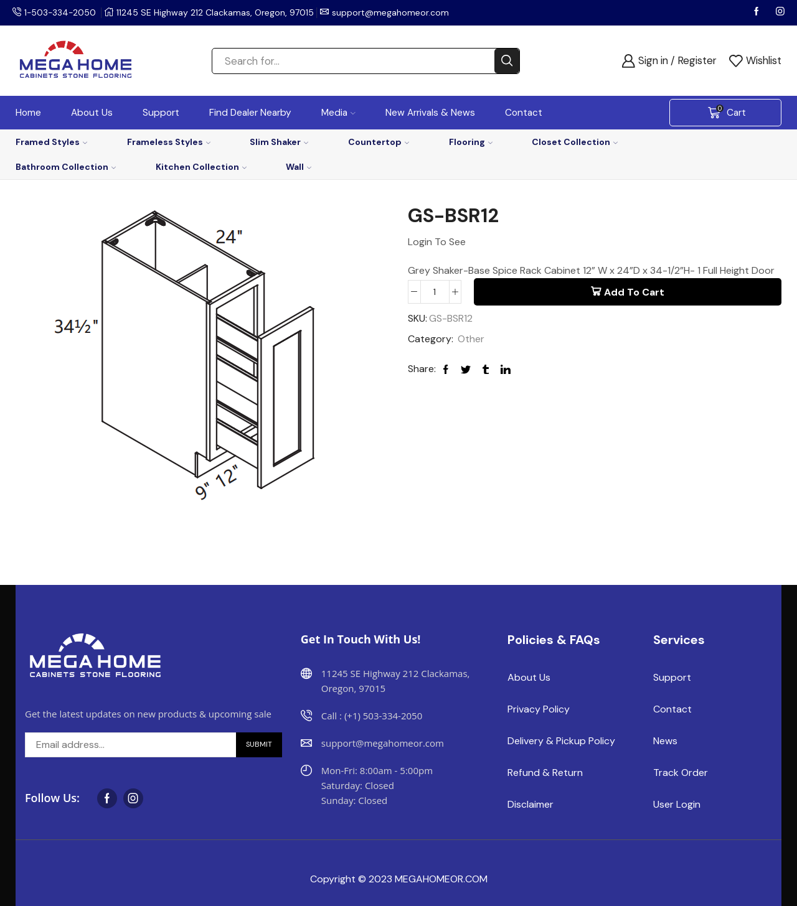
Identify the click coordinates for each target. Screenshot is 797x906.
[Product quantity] (435, 292)
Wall (298, 166)
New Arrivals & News (430, 112)
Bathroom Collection (66, 166)
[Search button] (506, 61)
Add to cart (634, 292)
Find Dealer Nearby (250, 112)
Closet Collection (575, 141)
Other (471, 339)
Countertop (378, 141)
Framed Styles (51, 141)
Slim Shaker (279, 141)
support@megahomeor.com (392, 12)
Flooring (471, 141)
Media (338, 112)
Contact (523, 112)
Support (161, 112)
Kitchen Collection (201, 166)
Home (28, 112)
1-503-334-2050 (61, 12)
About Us (92, 112)
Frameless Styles (168, 141)
